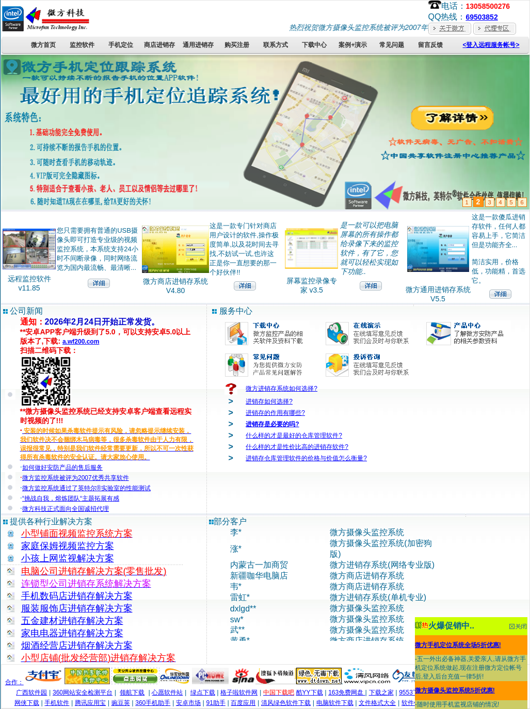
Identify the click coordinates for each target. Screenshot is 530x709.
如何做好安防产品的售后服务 (62, 467)
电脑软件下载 (335, 702)
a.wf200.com (80, 341)
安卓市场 (188, 702)
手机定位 (120, 45)
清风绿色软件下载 (286, 702)
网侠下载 (26, 702)
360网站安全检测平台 (83, 692)
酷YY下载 (309, 692)
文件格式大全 (377, 702)
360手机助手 (152, 702)
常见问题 (391, 45)
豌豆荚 (120, 702)
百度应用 (243, 702)
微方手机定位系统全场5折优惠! (458, 645)
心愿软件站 (167, 692)
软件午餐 (413, 702)
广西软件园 (31, 692)
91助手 (215, 702)
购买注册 (236, 45)
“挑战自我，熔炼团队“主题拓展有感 (70, 498)
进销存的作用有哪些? (275, 412)
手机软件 (56, 702)
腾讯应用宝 (90, 702)
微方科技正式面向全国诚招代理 (65, 508)
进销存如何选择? (269, 401)
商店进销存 (159, 45)
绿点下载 (202, 692)
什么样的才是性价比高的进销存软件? (297, 446)
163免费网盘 (346, 692)
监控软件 (82, 45)
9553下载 (412, 692)
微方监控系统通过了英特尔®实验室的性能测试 (86, 488)
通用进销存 (198, 45)
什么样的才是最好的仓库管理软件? (294, 435)
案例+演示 (353, 45)
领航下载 (132, 692)
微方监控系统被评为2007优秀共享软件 (75, 477)
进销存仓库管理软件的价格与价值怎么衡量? (306, 458)
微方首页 (43, 45)
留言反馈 (430, 45)
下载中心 (314, 45)
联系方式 (275, 45)
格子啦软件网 (239, 692)
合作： (35, 682)
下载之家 (381, 692)
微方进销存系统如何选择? (281, 388)
